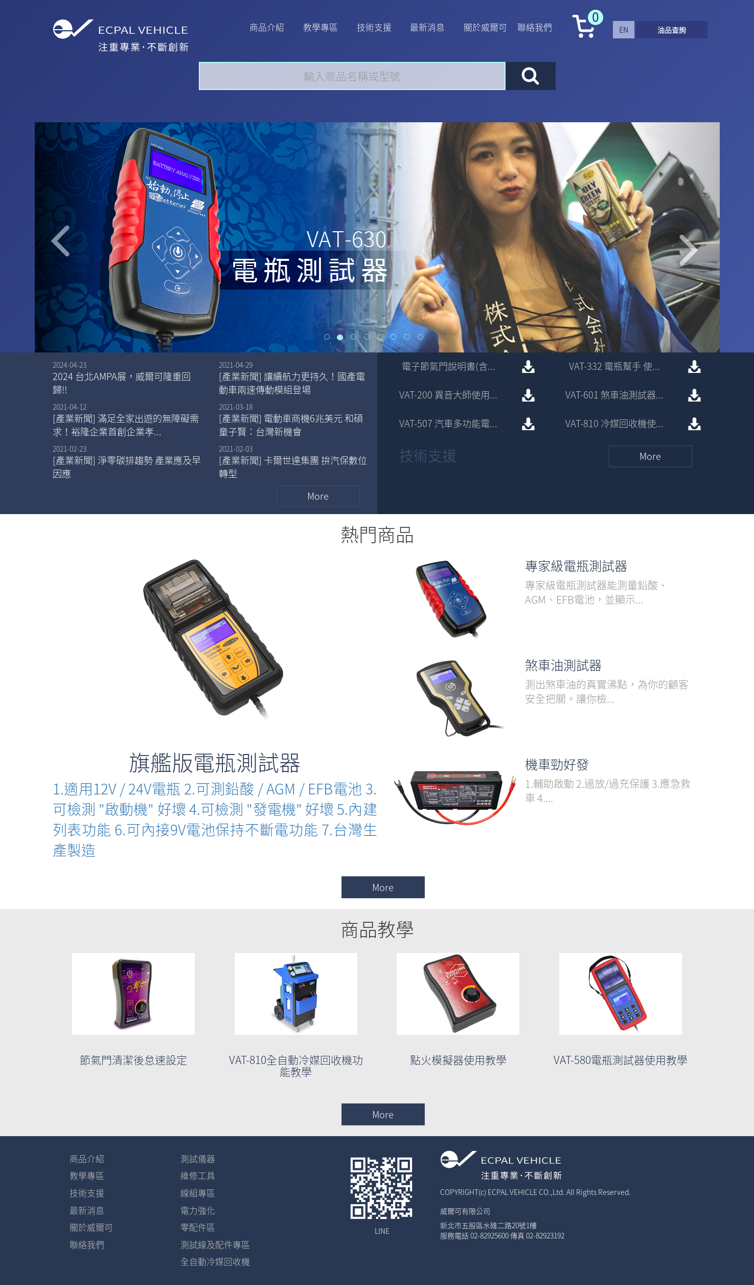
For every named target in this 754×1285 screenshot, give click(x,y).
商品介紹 (266, 27)
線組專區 (197, 1193)
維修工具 (197, 1175)
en (623, 30)
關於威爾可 (485, 27)
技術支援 (374, 27)
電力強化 (197, 1210)
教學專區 (320, 27)
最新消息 (427, 27)
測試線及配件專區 (215, 1244)
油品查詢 (671, 30)
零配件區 (197, 1227)
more (318, 496)
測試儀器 (197, 1159)
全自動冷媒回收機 (215, 1261)
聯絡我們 (534, 27)
